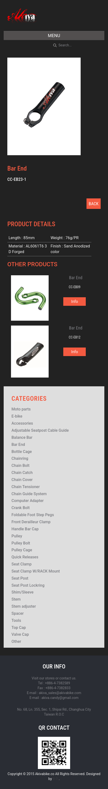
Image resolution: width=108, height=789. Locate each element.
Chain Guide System (29, 494)
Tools (16, 620)
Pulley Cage (21, 550)
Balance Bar (21, 437)
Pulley (16, 536)
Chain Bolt (20, 465)
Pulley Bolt (20, 543)
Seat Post (19, 578)
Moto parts (21, 409)
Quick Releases (24, 557)
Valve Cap (20, 634)
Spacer (17, 613)
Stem (16, 599)
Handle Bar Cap (25, 529)
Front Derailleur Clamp (31, 522)
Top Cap (18, 627)
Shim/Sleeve (22, 592)
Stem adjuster (23, 606)
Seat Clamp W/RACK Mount (35, 571)
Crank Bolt (20, 507)
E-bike (16, 416)
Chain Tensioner (25, 486)
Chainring (19, 458)
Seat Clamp (21, 564)
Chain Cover (21, 479)
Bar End (18, 444)
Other (16, 641)
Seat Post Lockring (27, 585)
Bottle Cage (21, 451)
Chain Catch (22, 472)
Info (74, 301)
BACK (93, 203)
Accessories (22, 423)
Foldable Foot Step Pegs (32, 514)
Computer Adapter (27, 500)
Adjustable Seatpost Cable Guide (40, 430)
